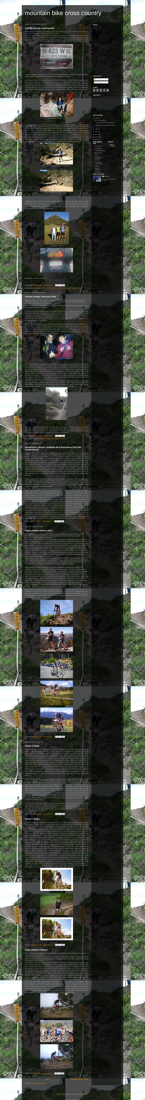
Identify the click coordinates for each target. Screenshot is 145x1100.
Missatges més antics (79, 1079)
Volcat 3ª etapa (32, 746)
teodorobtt (98, 172)
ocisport (97, 166)
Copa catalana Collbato (36, 950)
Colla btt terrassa (100, 150)
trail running (77, 288)
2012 (96, 134)
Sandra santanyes (98, 169)
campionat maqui (51, 288)
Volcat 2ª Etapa (32, 819)
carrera (48, 438)
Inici (47, 1079)
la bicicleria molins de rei (98, 162)
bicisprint (97, 146)
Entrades (97, 79)
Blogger (85, 1094)
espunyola (67, 288)
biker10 (106, 176)
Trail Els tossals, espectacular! (40, 28)
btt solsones (98, 148)
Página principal (112, 145)
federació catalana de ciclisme (98, 158)
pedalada (57, 438)
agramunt (43, 438)
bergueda (43, 288)
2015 (96, 118)
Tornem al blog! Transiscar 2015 (40, 296)
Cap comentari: (48, 285)
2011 (96, 137)
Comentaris (98, 82)
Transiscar (63, 438)
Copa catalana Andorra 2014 (38, 530)
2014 (96, 129)
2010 (96, 139)
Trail (72, 288)
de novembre (101, 120)
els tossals (60, 288)
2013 (96, 131)
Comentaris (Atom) (39, 1083)
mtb (52, 438)
